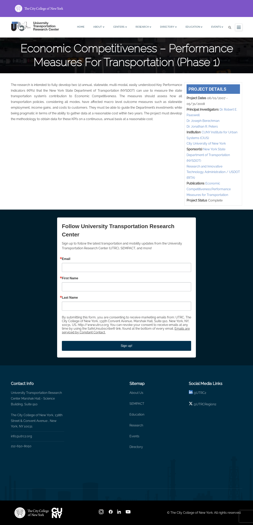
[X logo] (191, 404)
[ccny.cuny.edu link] (126, 8)
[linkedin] (191, 393)
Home (81, 26)
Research (143, 27)
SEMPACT (136, 404)
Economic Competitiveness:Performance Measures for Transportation (209, 189)
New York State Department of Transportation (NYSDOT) (208, 155)
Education (194, 27)
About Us (136, 393)
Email (66, 259)
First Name (70, 278)
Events (217, 27)
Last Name (70, 297)
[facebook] (110, 513)
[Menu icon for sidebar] (238, 27)
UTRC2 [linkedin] (201, 393)
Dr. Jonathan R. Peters (202, 126)
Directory (168, 27)
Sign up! (126, 345)
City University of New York (206, 143)
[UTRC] (31, 512)
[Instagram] (101, 513)
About (99, 27)
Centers (120, 27)
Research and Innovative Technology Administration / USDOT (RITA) (213, 172)
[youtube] (128, 513)
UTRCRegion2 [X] (206, 404)
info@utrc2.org (21, 436)
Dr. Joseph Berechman (203, 121)
